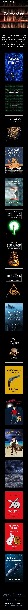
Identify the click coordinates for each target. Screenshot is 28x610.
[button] (1, 2)
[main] (14, 14)
